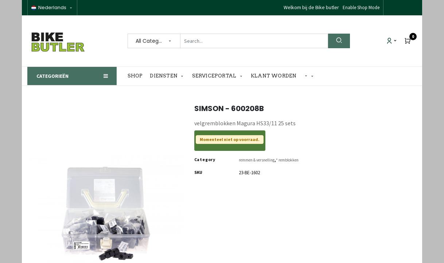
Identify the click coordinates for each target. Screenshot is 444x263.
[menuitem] (137, 76)
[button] (309, 76)
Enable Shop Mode (361, 7)
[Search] (339, 41)
